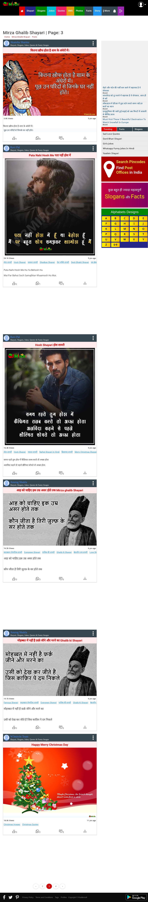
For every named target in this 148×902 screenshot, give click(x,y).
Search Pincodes (130, 162)
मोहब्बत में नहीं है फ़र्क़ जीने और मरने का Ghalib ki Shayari (49, 640)
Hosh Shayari (20, 262)
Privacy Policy (27, 897)
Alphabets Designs (125, 212)
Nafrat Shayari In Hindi (49, 452)
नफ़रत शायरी (32, 452)
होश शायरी (8, 262)
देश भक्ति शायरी (63, 262)
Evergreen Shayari (32, 552)
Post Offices (124, 170)
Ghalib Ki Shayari (64, 552)
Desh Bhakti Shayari (80, 262)
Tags (57, 897)
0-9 (115, 244)
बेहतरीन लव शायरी (80, 552)
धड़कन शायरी (33, 262)
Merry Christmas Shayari (86, 452)
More (106, 11)
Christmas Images (12, 824)
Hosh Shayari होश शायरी (50, 345)
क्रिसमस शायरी (67, 452)
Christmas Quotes (30, 824)
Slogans (139, 129)
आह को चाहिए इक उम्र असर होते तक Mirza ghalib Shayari (50, 490)
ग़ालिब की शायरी (48, 552)
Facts (122, 129)
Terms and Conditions (44, 897)
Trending (108, 129)
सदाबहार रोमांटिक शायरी (13, 552)
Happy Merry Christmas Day (50, 744)
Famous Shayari (11, 702)
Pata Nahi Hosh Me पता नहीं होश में (50, 155)
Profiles (64, 897)
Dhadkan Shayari (47, 262)
